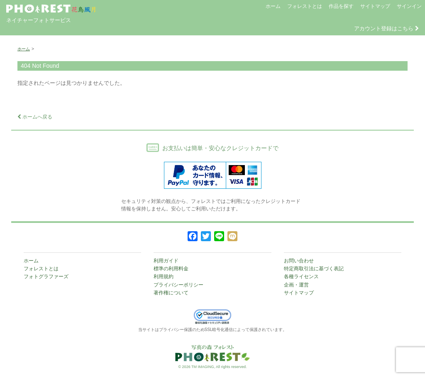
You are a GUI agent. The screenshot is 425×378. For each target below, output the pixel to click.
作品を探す (341, 6)
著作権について (171, 293)
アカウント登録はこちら (386, 28)
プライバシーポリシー (178, 285)
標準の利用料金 (171, 269)
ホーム (273, 6)
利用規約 (163, 276)
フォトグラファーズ (46, 276)
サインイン (409, 6)
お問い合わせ (299, 261)
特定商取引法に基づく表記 (314, 269)
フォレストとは (304, 6)
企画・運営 (296, 285)
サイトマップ (375, 6)
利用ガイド (166, 261)
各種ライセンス (301, 276)
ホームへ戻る (34, 117)
